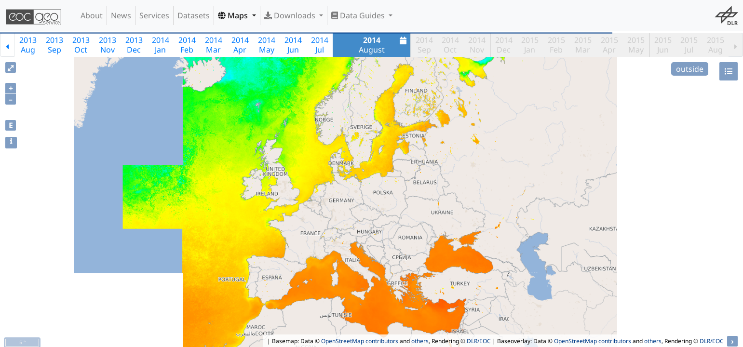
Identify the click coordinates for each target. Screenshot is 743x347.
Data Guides (359, 15)
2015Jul (689, 45)
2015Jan (530, 45)
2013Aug (28, 45)
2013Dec (134, 45)
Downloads (290, 15)
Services (154, 15)
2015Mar (583, 45)
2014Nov (477, 45)
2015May (636, 45)
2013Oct (81, 45)
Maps (234, 15)
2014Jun (293, 45)
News (121, 15)
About (92, 15)
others (420, 341)
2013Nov (107, 45)
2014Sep (424, 45)
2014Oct (450, 45)
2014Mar (213, 45)
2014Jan (160, 45)
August (384, 45)
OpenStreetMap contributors (359, 341)
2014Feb (187, 45)
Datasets (193, 15)
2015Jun (663, 45)
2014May (266, 45)
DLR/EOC (479, 341)
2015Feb (556, 45)
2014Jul (319, 45)
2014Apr (240, 45)
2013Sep (54, 45)
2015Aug (715, 45)
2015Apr (609, 45)
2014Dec (504, 45)
